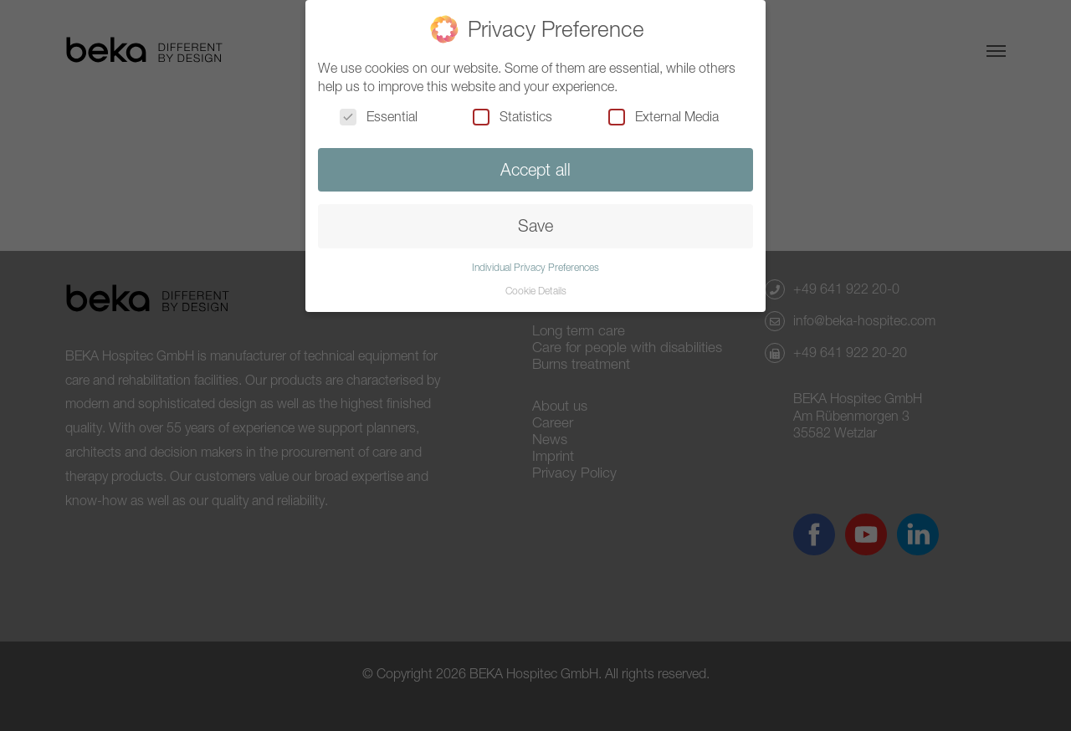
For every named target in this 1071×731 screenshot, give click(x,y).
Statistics (512, 116)
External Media (663, 116)
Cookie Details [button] (535, 290)
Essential (379, 116)
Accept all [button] (535, 169)
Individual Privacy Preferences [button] (535, 267)
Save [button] (535, 225)
